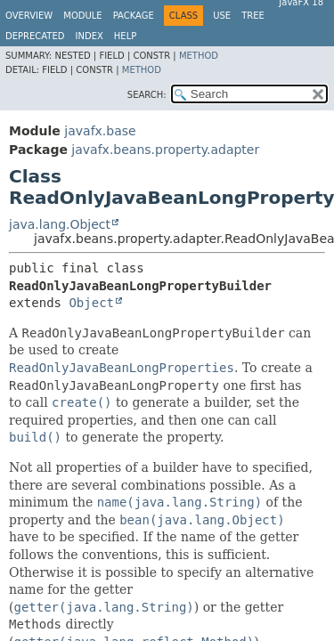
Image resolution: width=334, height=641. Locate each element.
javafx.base (99, 131)
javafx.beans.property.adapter (165, 149)
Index (89, 36)
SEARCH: (147, 95)
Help (125, 36)
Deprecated (35, 36)
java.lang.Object (59, 224)
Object (91, 303)
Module (82, 15)
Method (198, 56)
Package (133, 15)
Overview (29, 15)
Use (222, 15)
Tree (253, 15)
